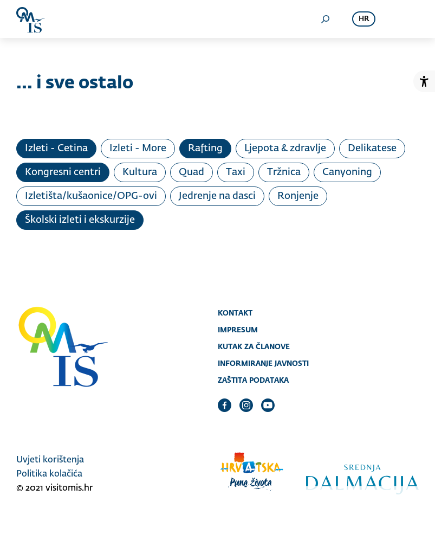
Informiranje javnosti (263, 363)
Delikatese (372, 148)
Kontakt (235, 313)
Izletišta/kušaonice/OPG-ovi (91, 196)
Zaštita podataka (253, 380)
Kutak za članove (254, 346)
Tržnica (284, 172)
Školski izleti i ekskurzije (80, 220)
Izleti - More (137, 148)
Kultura (139, 172)
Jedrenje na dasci (217, 196)
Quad (191, 172)
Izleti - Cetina (56, 148)
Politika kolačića (49, 474)
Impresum (238, 329)
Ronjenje (298, 196)
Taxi (235, 172)
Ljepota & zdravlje (285, 148)
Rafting (205, 148)
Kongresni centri (63, 172)
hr (364, 19)
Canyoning (347, 172)
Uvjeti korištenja (50, 460)
